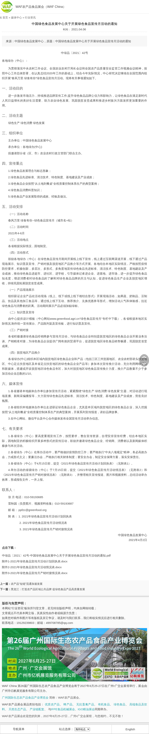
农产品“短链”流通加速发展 (26, 583)
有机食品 (104, 704)
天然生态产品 (17, 709)
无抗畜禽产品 (85, 704)
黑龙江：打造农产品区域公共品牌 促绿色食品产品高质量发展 (48, 589)
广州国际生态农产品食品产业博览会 (25, 697)
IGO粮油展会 (86, 709)
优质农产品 (52, 704)
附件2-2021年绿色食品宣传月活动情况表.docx (32, 567)
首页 (5, 17)
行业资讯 (30, 17)
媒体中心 (16, 17)
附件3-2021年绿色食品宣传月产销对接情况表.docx (35, 573)
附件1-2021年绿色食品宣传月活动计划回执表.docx (35, 561)
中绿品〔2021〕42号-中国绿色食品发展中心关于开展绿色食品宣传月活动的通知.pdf (56, 555)
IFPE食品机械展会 (63, 709)
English (130, 729)
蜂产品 (67, 704)
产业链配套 (37, 709)
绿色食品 (120, 704)
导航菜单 (18, 729)
